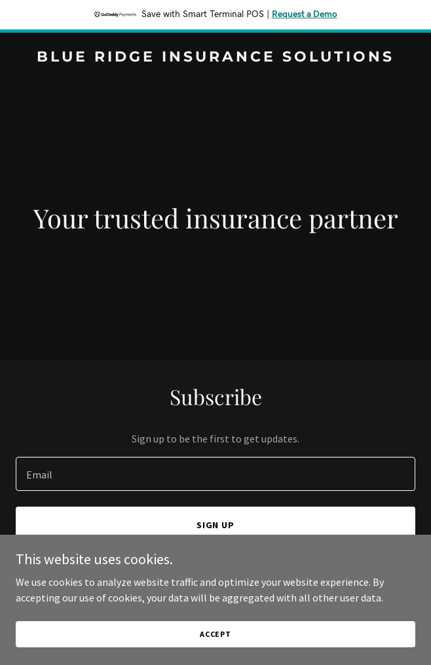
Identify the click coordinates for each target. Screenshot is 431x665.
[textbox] (215, 474)
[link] (215, 57)
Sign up (216, 525)
